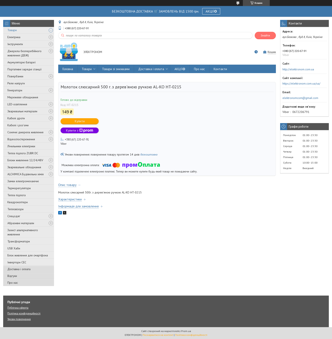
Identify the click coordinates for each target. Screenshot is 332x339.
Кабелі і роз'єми (18, 125)
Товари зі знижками (116, 69)
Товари (12, 30)
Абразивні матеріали (20, 223)
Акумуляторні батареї (21, 62)
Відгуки (12, 276)
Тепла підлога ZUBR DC (22, 153)
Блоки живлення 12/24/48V (25, 160)
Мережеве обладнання (22, 97)
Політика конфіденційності (23, 313)
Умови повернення (19, 319)
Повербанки (15, 76)
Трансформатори (18, 241)
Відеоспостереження (21, 139)
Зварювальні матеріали (22, 111)
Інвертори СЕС (16, 262)
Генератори (14, 90)
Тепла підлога (16, 195)
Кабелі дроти (16, 118)
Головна (67, 69)
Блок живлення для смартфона (27, 255)
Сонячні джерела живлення (25, 132)
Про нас (12, 283)
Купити (80, 121)
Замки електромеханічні (23, 181)
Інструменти (15, 44)
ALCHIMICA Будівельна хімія (25, 174)
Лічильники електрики (21, 146)
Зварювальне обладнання (24, 167)
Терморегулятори (19, 188)
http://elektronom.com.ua (298, 69)
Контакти (220, 69)
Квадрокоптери (17, 202)
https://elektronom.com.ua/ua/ (301, 83)
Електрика (13, 37)
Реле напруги (16, 83)
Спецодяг (13, 216)
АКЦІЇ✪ (211, 11)
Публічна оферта (17, 308)
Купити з (79, 130)
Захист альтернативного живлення (22, 232)
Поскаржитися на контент (158, 334)
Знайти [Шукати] (265, 35)
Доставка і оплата (18, 269)
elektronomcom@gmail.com (300, 98)
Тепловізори (15, 209)
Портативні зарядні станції (24, 69)
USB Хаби (13, 248)
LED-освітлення (17, 104)
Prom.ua (186, 331)
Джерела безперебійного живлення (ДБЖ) (24, 53)
